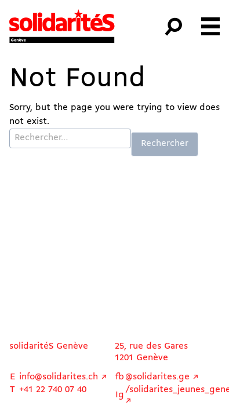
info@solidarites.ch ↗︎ (63, 377)
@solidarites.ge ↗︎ (162, 377)
